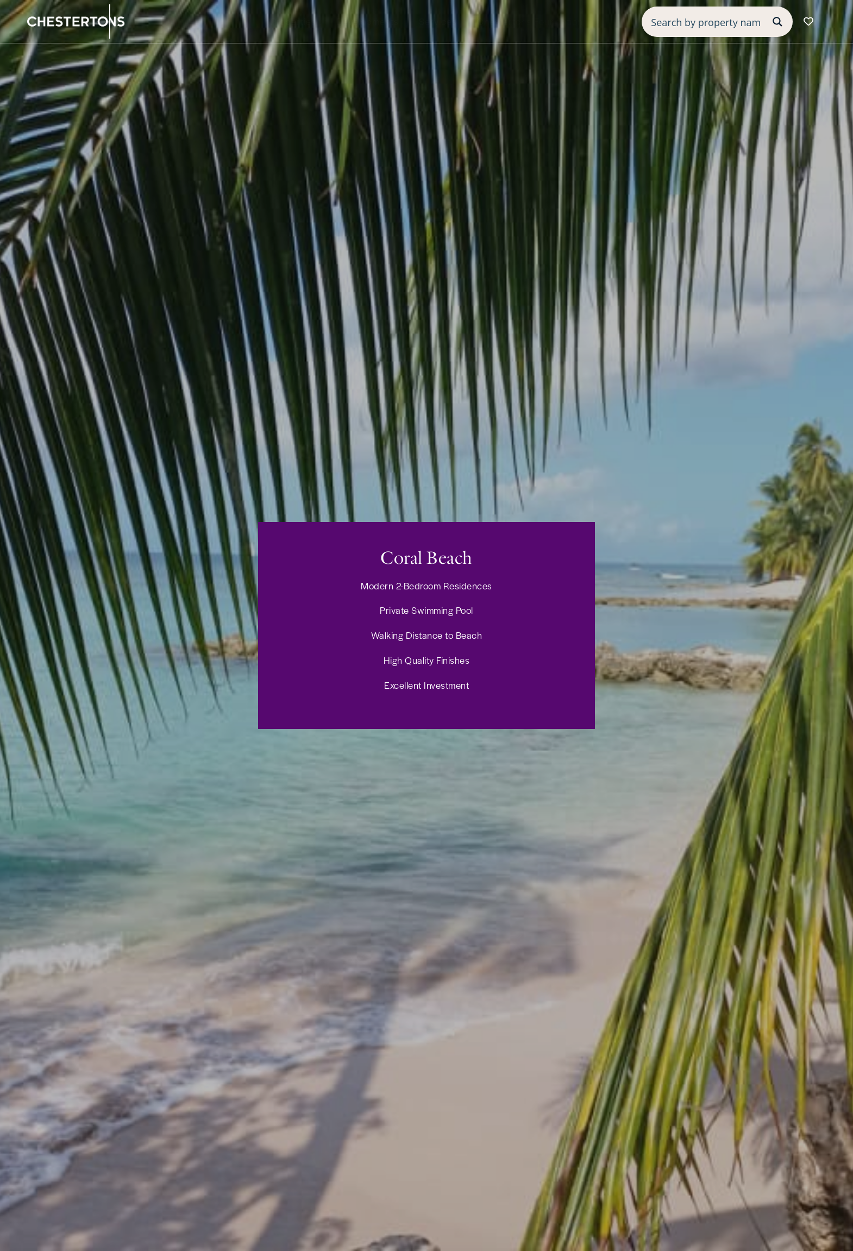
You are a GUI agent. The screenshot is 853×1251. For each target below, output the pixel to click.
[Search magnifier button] (777, 22)
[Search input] (706, 21)
